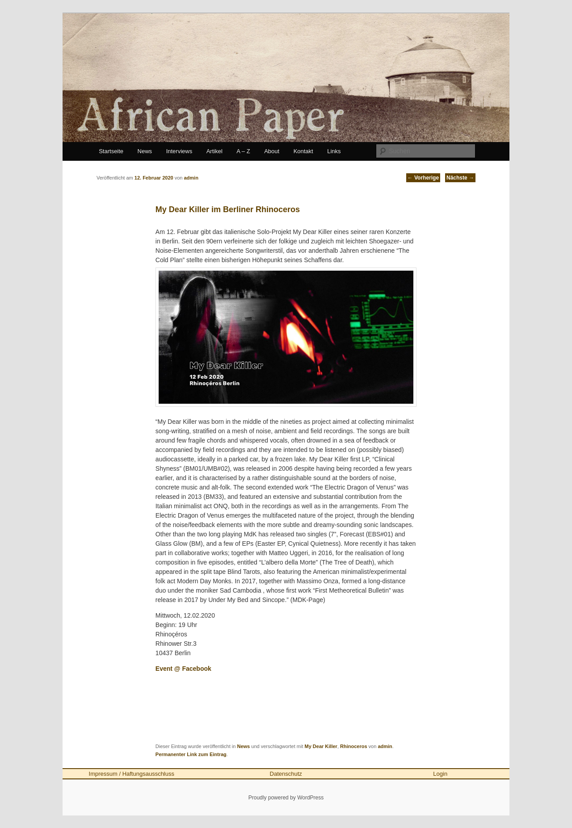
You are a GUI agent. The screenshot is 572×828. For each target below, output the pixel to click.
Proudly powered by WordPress (286, 798)
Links (334, 151)
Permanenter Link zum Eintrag (191, 754)
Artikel (214, 151)
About (271, 151)
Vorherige (423, 178)
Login (440, 773)
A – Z (243, 151)
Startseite (111, 151)
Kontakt (303, 151)
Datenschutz (286, 773)
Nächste (460, 178)
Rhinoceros (353, 746)
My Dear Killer (321, 746)
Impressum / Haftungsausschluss (131, 773)
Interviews (179, 151)
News (145, 151)
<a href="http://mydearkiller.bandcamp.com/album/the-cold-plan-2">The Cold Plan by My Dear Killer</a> (286, 706)
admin (385, 746)
